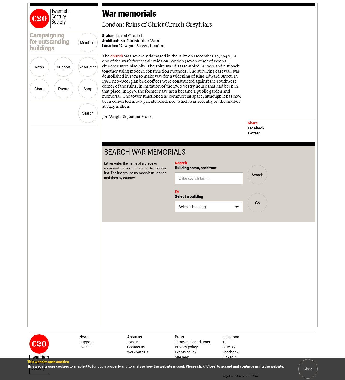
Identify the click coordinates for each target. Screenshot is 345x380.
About (39, 88)
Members (87, 42)
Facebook (256, 127)
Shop (88, 88)
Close (308, 368)
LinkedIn (230, 356)
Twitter (254, 132)
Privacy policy (186, 346)
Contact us (136, 346)
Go (257, 202)
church (117, 56)
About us (134, 336)
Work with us (137, 351)
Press (179, 336)
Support (63, 66)
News (39, 66)
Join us (132, 341)
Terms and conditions (192, 341)
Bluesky (229, 346)
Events (63, 88)
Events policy (185, 351)
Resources (87, 66)
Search (88, 113)
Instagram (231, 336)
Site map (182, 356)
